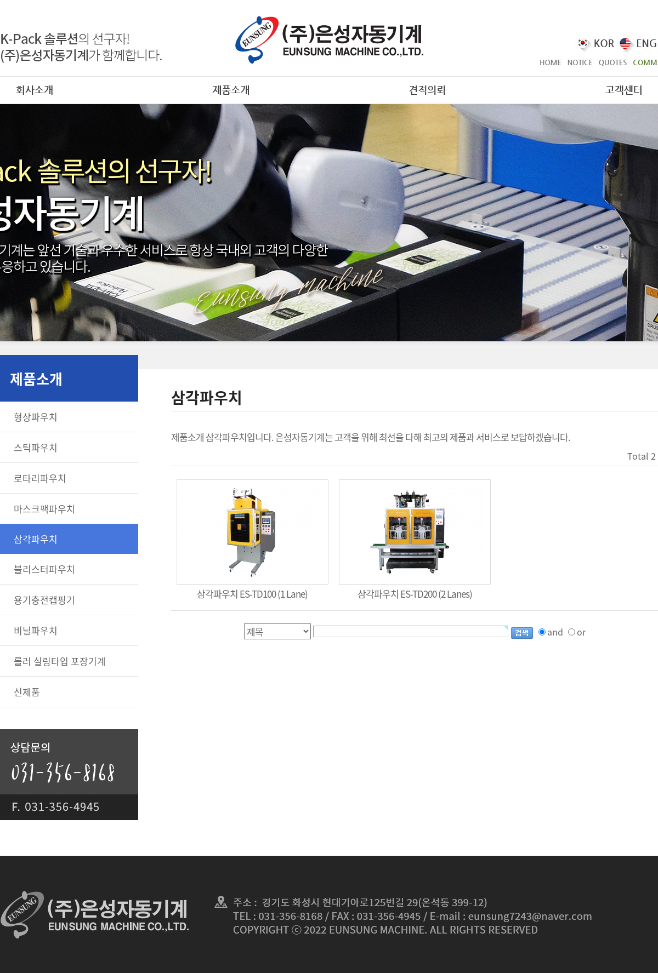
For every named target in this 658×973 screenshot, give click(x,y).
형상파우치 (36, 416)
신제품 (27, 692)
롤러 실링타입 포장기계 (60, 661)
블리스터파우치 (44, 569)
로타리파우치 (40, 478)
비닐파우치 (36, 630)
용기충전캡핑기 (44, 599)
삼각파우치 (36, 539)
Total (638, 455)
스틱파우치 (36, 447)
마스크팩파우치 (44, 509)
